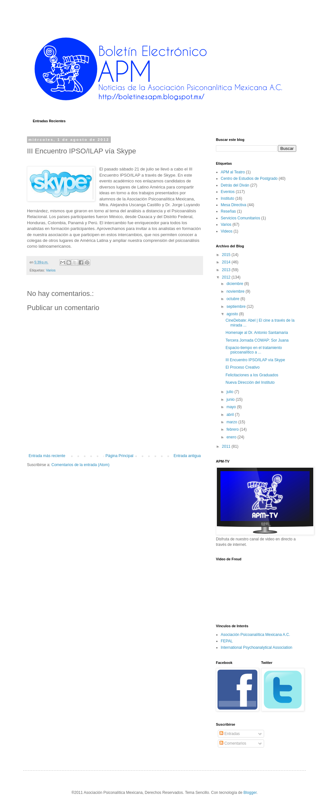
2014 (227, 262)
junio (231, 399)
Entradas (229, 733)
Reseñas (228, 211)
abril (231, 414)
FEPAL (227, 641)
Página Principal (119, 456)
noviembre (236, 291)
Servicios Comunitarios (240, 218)
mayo (232, 407)
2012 (227, 277)
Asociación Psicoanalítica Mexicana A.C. (255, 634)
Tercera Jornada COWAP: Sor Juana (257, 340)
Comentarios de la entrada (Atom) (80, 465)
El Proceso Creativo (243, 367)
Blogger (250, 792)
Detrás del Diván (235, 185)
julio (231, 392)
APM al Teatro (233, 172)
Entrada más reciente (47, 456)
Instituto (227, 198)
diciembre (235, 283)
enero (232, 437)
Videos (226, 231)
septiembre (237, 306)
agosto (233, 314)
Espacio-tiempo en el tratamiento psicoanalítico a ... (254, 349)
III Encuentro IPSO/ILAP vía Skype (255, 360)
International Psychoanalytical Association (256, 647)
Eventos (228, 191)
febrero (233, 429)
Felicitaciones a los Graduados (252, 375)
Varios (51, 270)
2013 (227, 270)
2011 (227, 446)
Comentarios (232, 743)
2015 (227, 254)
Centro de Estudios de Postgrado (249, 178)
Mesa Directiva (233, 205)
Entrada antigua (187, 456)
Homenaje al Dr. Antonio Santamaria (257, 332)
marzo (232, 422)
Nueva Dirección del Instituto (250, 382)
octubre (233, 299)
